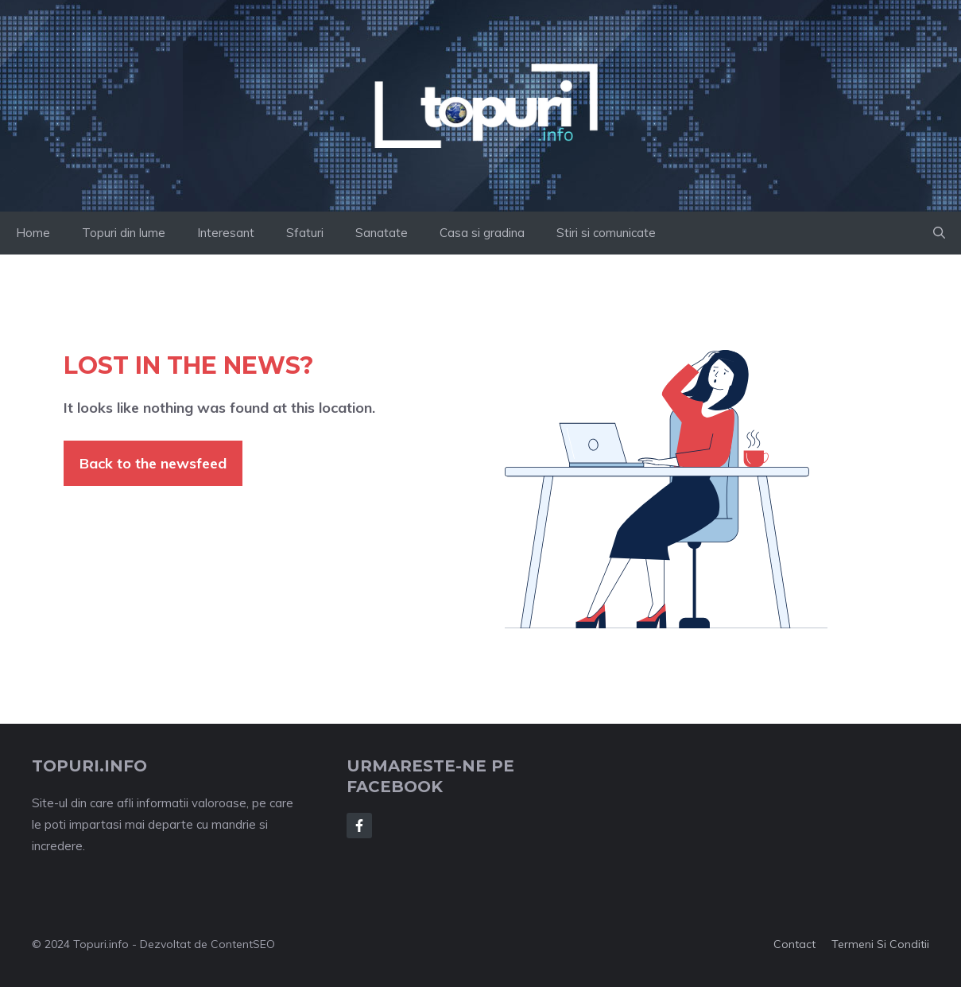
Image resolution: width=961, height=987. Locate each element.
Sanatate (381, 232)
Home (33, 232)
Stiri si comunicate (606, 232)
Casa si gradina (482, 232)
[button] (939, 233)
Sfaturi (305, 232)
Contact (794, 944)
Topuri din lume (123, 232)
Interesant (225, 232)
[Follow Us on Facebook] (359, 825)
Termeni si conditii (880, 944)
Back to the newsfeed (153, 463)
